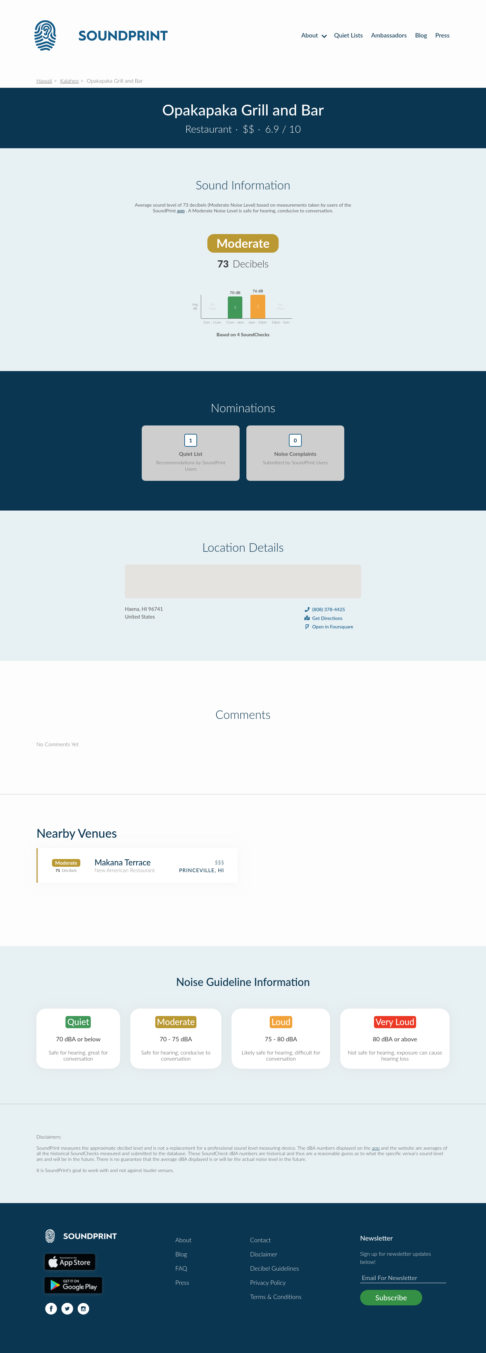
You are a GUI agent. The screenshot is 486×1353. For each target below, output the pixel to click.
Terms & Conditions (275, 1296)
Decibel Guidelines (274, 1268)
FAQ (181, 1268)
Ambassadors (389, 35)
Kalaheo (69, 80)
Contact (260, 1240)
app (181, 210)
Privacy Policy (268, 1282)
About (313, 35)
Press (442, 35)
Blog (421, 35)
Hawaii (44, 80)
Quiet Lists (348, 35)
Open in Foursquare (328, 626)
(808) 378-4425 (324, 609)
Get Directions (323, 618)
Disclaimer (263, 1254)
